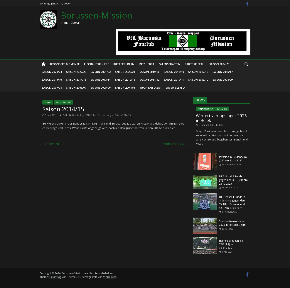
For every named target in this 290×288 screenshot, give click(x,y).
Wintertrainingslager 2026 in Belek (221, 118)
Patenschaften (169, 64)
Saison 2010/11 (174, 79)
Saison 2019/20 (149, 72)
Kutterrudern (123, 64)
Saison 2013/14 (101, 79)
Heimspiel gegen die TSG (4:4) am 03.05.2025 (231, 244)
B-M (65, 115)
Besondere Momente (65, 64)
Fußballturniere (96, 64)
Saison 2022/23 (76, 72)
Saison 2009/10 (198, 79)
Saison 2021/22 (101, 72)
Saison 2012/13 (125, 79)
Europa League (105, 115)
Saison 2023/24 (52, 72)
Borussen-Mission (96, 15)
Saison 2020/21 (125, 72)
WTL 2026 (222, 108)
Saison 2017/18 (198, 72)
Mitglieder (146, 64)
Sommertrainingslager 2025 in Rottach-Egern (232, 223)
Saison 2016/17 (223, 72)
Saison (47, 102)
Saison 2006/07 (76, 87)
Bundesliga (78, 115)
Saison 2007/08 (52, 87)
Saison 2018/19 (174, 72)
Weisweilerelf (175, 87)
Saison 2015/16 (52, 79)
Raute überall (195, 64)
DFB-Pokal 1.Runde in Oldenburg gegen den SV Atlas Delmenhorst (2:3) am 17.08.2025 (232, 202)
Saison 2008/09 (223, 79)
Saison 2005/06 (101, 87)
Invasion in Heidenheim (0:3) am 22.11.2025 (233, 158)
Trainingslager (150, 87)
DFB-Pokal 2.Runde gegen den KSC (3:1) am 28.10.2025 (233, 180)
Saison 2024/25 (219, 64)
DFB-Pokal (90, 115)
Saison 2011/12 (149, 79)
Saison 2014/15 (76, 79)
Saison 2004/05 (125, 87)
